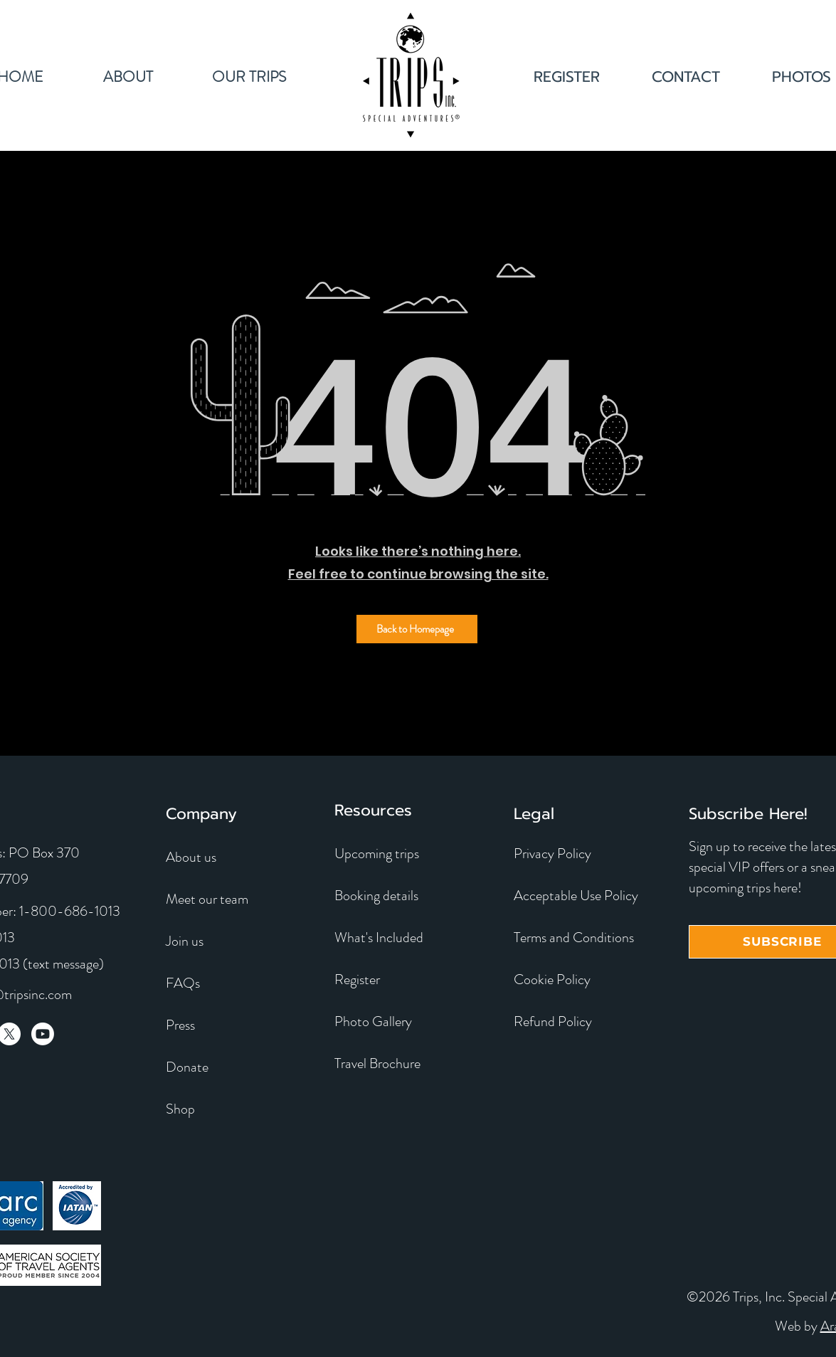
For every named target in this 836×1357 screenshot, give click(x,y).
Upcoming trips (376, 853)
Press (180, 1025)
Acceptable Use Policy (576, 895)
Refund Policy (553, 1021)
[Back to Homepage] (416, 629)
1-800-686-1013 (69, 911)
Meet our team (207, 899)
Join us (184, 941)
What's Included (378, 937)
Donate (187, 1067)
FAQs (183, 983)
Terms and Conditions (574, 937)
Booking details (376, 895)
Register (357, 979)
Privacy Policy (552, 853)
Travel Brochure (377, 1063)
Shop (180, 1109)
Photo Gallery (373, 1021)
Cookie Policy (552, 979)
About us (191, 857)
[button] (249, 75)
